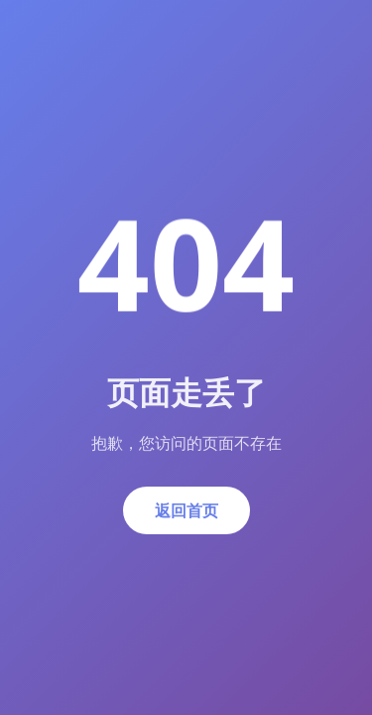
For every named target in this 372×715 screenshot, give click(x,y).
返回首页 (186, 510)
